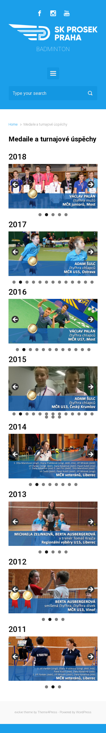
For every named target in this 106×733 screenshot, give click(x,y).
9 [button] (66, 282)
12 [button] (85, 282)
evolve (19, 712)
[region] (53, 186)
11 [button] (79, 282)
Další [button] (90, 185)
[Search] (53, 93)
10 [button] (72, 282)
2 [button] (46, 214)
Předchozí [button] (15, 185)
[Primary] (53, 73)
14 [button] (46, 417)
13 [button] (92, 282)
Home (13, 124)
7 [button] (53, 282)
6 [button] (46, 282)
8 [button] (59, 282)
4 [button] (59, 214)
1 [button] (40, 214)
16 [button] (59, 417)
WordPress (83, 712)
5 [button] (66, 214)
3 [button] (53, 214)
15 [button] (53, 417)
